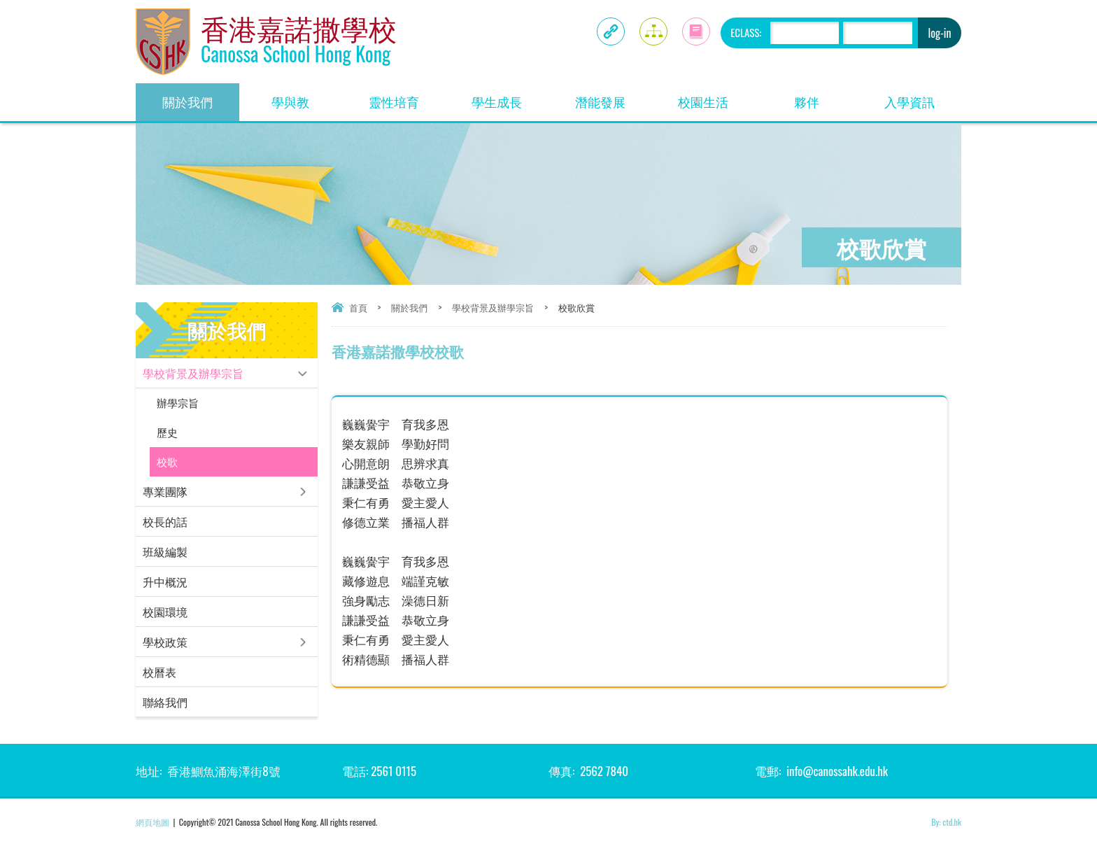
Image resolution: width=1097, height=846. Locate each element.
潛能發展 (613, 97)
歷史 (167, 432)
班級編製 (165, 551)
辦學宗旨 (178, 402)
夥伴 (826, 97)
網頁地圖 (152, 822)
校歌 (167, 461)
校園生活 (716, 97)
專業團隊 (165, 491)
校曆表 (159, 671)
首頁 (358, 307)
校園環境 (165, 611)
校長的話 (165, 521)
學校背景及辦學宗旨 (493, 307)
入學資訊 (922, 97)
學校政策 (165, 641)
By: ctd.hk (946, 822)
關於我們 (200, 97)
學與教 (306, 97)
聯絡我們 (165, 701)
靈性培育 (407, 97)
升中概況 (165, 581)
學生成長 (510, 97)
